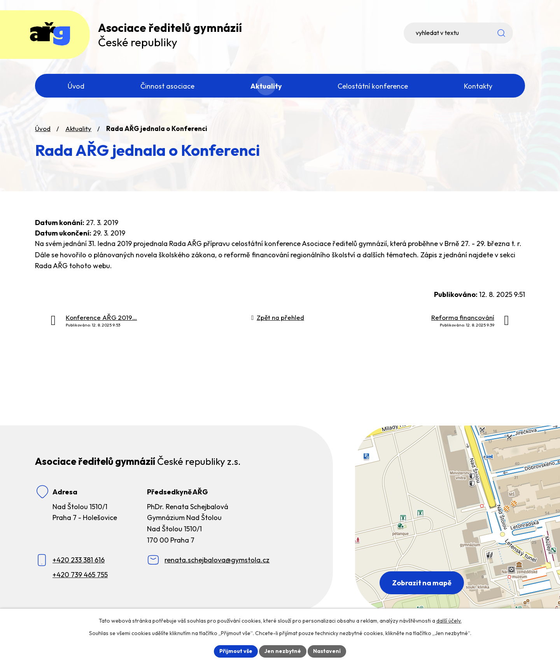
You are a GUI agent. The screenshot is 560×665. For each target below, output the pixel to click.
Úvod (43, 129)
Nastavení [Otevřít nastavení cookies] (327, 651)
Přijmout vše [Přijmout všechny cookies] (235, 651)
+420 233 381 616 (78, 560)
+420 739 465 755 (80, 575)
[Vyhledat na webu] (470, 33)
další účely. (449, 620)
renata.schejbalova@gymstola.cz (217, 560)
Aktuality (78, 129)
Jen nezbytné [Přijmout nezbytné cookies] (282, 651)
